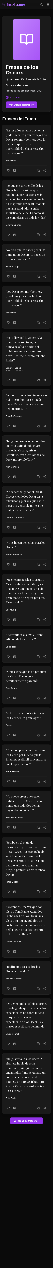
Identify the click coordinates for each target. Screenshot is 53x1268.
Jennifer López (13, 368)
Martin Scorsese (14, 554)
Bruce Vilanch (13, 1034)
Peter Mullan (12, 882)
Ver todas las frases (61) (26, 1120)
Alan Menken (12, 467)
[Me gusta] (8, 170)
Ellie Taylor (11, 1098)
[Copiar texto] (38, 170)
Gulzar (9, 725)
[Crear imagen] (14, 170)
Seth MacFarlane (14, 817)
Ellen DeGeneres (14, 416)
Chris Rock (11, 647)
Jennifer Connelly (15, 517)
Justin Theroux (13, 941)
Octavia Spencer (14, 225)
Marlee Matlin (13, 771)
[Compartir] (44, 170)
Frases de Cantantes (14, 370)
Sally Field (11, 160)
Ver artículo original (21, 104)
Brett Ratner (12, 688)
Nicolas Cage (12, 266)
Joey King (11, 610)
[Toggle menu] (48, 4)
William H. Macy (13, 978)
